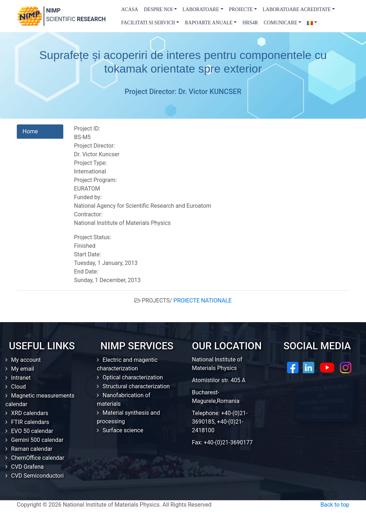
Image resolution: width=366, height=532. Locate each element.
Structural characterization (136, 386)
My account (26, 359)
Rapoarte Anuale (208, 22)
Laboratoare (201, 9)
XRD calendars (29, 413)
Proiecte (241, 9)
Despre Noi (158, 9)
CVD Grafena (27, 466)
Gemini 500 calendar (37, 440)
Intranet (21, 377)
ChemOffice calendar (37, 457)
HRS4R (250, 22)
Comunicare (280, 22)
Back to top (335, 504)
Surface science (123, 430)
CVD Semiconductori (37, 475)
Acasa (129, 9)
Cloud (18, 386)
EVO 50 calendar (32, 431)
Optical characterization (133, 377)
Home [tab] (30, 131)
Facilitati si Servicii (148, 22)
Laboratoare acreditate (297, 9)
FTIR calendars (30, 422)
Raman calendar (32, 448)
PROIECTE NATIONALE (202, 300)
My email (22, 368)
